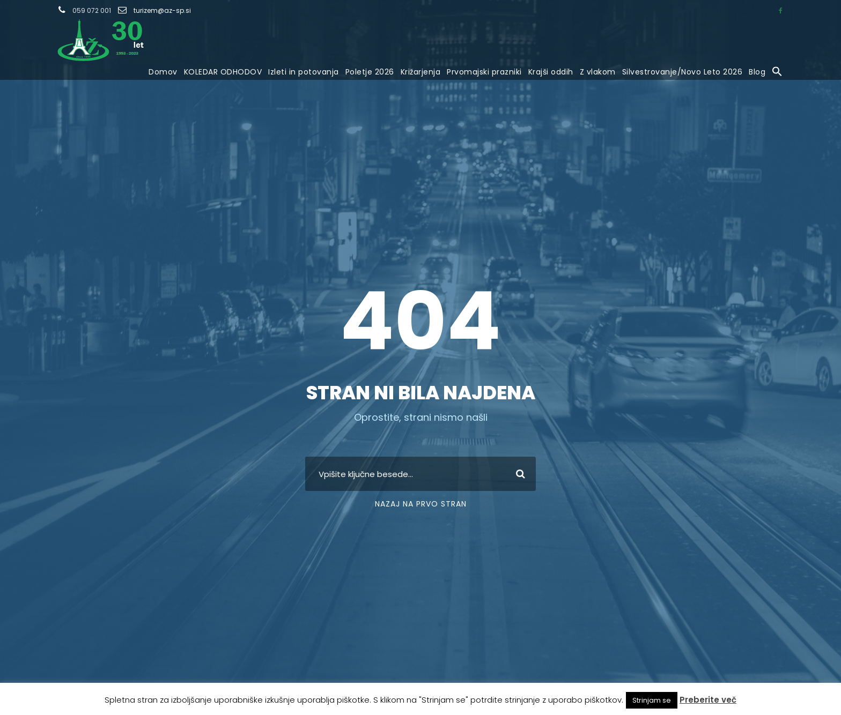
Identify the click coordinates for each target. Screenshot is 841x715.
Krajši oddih (550, 71)
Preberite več (708, 699)
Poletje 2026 (369, 71)
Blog (757, 71)
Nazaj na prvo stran (421, 503)
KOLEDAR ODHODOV (223, 71)
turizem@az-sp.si (162, 10)
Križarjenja (421, 71)
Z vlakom (598, 71)
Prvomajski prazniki (484, 71)
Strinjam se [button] (651, 700)
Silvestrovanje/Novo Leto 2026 (682, 71)
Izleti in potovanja (303, 71)
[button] (777, 72)
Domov (163, 71)
